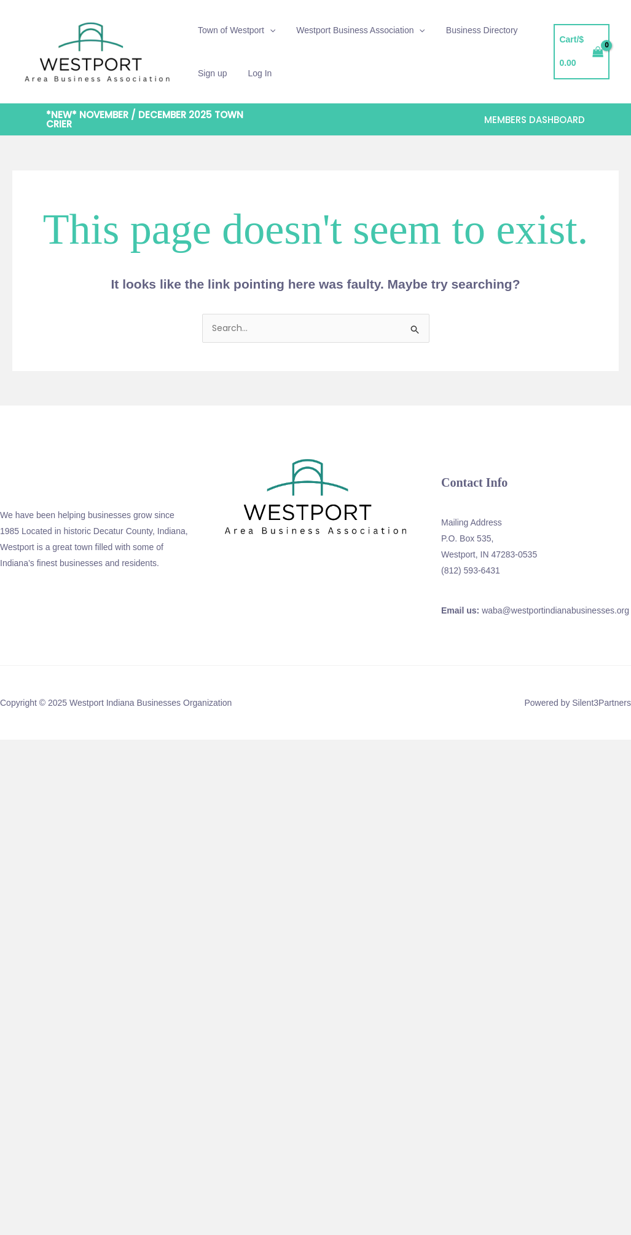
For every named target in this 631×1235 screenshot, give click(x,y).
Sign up (210, 73)
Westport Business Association (355, 30)
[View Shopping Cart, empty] (580, 52)
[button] (156, 119)
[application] (267, 30)
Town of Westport (234, 30)
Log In (254, 73)
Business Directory (473, 30)
